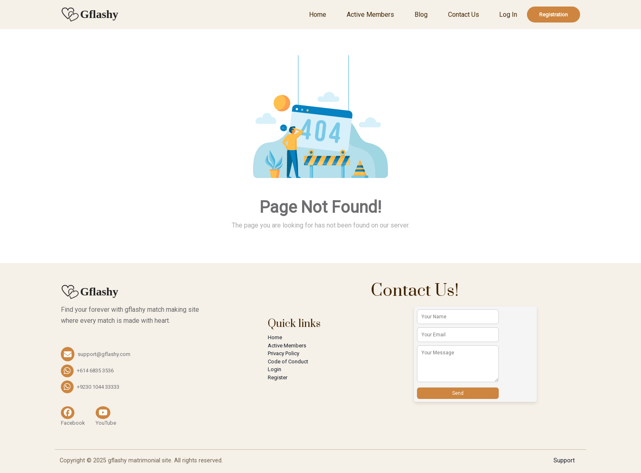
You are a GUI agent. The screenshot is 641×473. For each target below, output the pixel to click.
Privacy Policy (283, 353)
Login (274, 369)
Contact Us (463, 14)
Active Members (370, 14)
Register (277, 377)
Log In (508, 14)
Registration (553, 14)
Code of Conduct (288, 361)
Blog (421, 14)
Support (564, 460)
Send (458, 393)
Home (317, 14)
